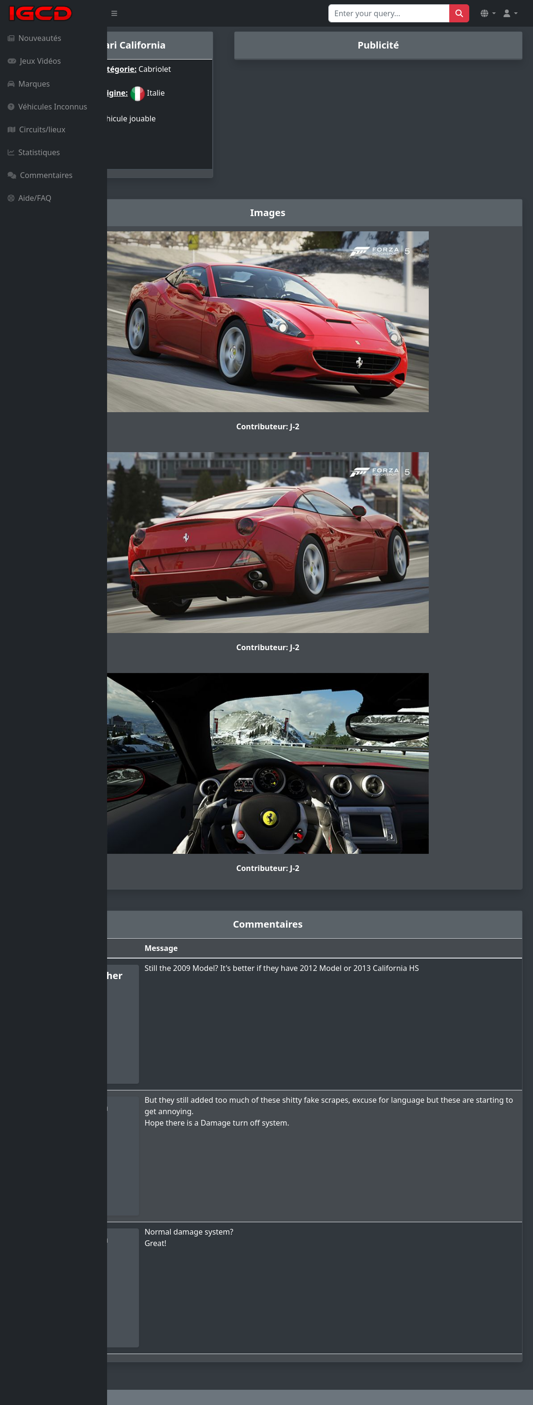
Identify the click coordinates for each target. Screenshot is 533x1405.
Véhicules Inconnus (47, 106)
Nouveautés (34, 38)
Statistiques (34, 152)
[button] (488, 13)
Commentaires (40, 175)
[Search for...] (389, 13)
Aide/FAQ (29, 198)
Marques (29, 84)
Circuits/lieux (36, 129)
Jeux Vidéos (34, 61)
